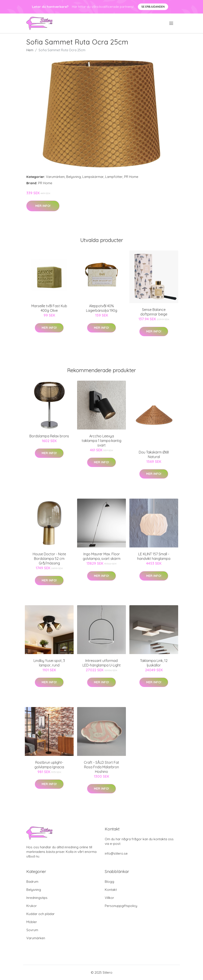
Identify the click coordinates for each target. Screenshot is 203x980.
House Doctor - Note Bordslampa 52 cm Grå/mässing (49, 558)
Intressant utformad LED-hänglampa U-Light (102, 662)
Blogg (109, 881)
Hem (29, 50)
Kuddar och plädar (40, 914)
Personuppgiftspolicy (121, 906)
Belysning (73, 177)
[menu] (171, 23)
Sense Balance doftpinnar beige (153, 311)
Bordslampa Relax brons (49, 436)
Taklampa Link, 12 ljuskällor (153, 662)
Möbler (31, 922)
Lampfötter (114, 177)
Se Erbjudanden (153, 6)
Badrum (32, 881)
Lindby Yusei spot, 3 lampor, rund (49, 662)
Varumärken (55, 177)
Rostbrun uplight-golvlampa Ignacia (49, 764)
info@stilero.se (116, 853)
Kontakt (111, 890)
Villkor (109, 898)
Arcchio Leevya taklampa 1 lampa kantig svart (101, 440)
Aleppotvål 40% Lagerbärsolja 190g (101, 308)
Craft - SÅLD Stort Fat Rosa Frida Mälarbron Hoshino (101, 767)
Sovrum (32, 930)
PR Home (131, 177)
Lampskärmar (93, 177)
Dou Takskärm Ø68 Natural (154, 454)
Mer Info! (43, 206)
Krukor (31, 906)
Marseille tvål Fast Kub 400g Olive (49, 308)
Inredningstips (36, 898)
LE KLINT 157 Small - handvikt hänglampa (153, 556)
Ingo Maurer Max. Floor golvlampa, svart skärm (101, 556)
